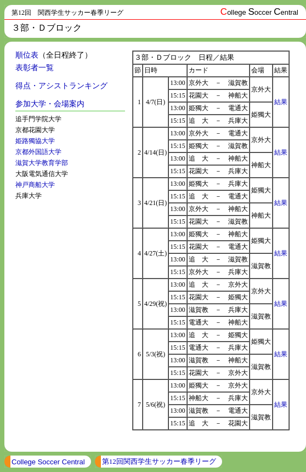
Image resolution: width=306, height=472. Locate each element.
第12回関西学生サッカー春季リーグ (159, 461)
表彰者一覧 (34, 68)
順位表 (26, 55)
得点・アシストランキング (61, 86)
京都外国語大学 (38, 152)
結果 (280, 102)
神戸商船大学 (35, 185)
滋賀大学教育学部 (41, 163)
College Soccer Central (48, 462)
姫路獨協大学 (35, 141)
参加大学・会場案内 (49, 104)
